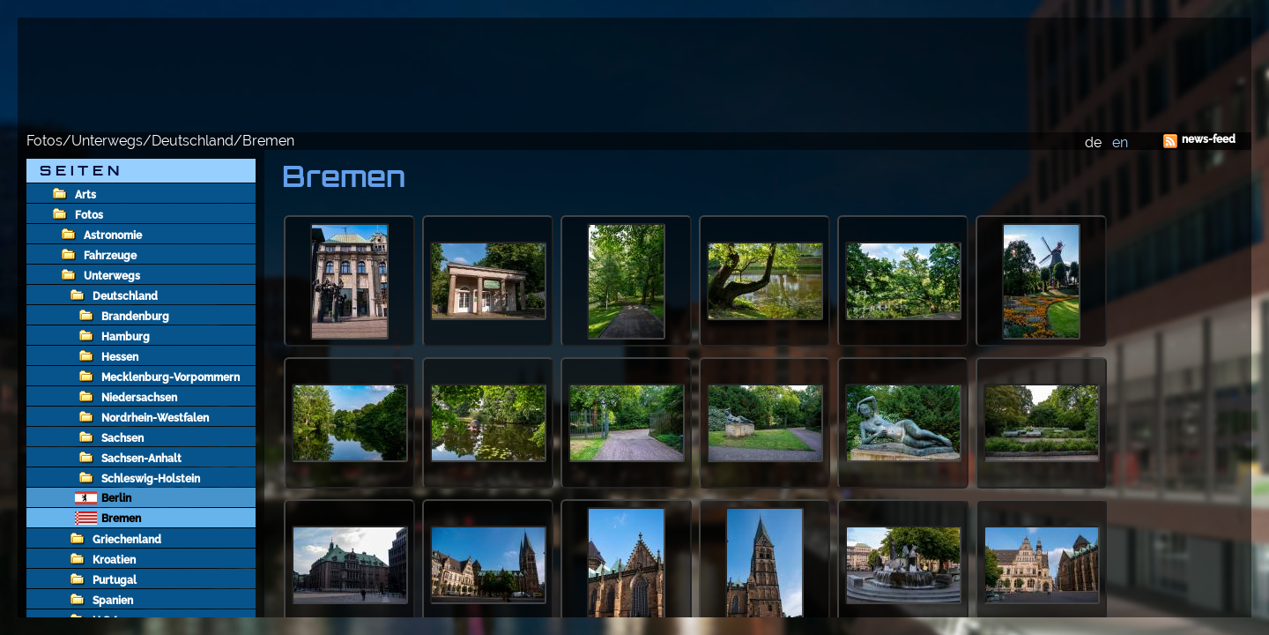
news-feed (1209, 139)
